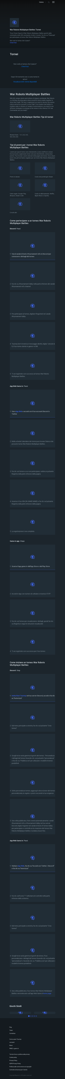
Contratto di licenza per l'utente (18, 1069)
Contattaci (12, 1033)
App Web (19, 411)
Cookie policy (13, 1057)
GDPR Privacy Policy (15, 1063)
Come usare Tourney (15, 1039)
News (11, 1045)
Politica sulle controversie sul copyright (20, 1066)
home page (47, 993)
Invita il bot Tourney (19, 696)
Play (10, 1027)
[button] (29, 1016)
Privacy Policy (13, 1060)
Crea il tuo (13, 43)
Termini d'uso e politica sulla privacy (19, 1054)
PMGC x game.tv (14, 1048)
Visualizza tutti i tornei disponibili (25, 82)
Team (11, 1030)
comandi (11, 1042)
